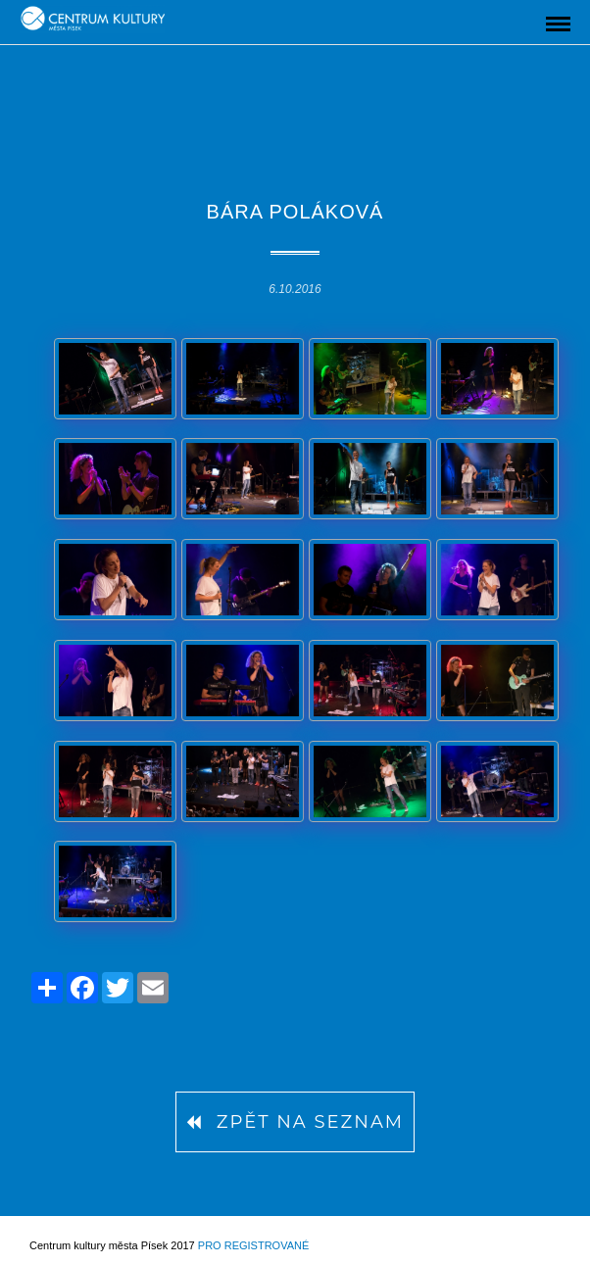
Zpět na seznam (295, 1122)
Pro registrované (253, 1245)
